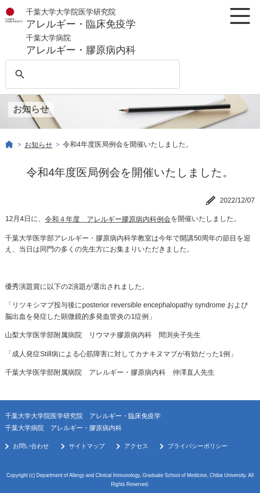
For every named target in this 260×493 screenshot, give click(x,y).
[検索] (91, 74)
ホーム (9, 144)
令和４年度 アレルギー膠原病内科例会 (108, 219)
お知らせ (38, 145)
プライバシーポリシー (198, 446)
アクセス (136, 446)
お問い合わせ (31, 446)
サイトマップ (87, 446)
